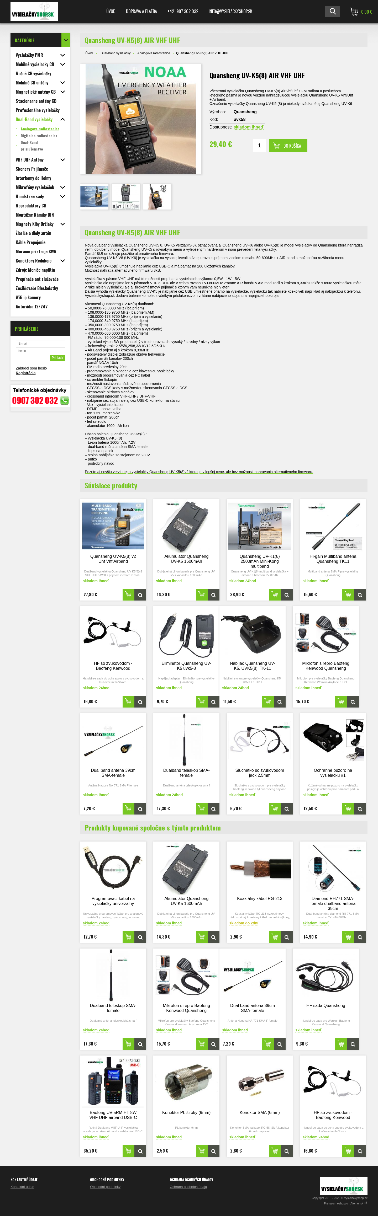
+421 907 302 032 (182, 11)
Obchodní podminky (105, 1187)
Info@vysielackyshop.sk (230, 11)
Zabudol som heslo (31, 368)
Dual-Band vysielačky (116, 53)
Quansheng (245, 112)
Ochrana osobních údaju (188, 1187)
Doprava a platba (141, 11)
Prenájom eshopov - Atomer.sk (346, 1203)
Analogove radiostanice (153, 53)
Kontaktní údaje (22, 1187)
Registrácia (25, 373)
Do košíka (292, 146)
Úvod (111, 11)
